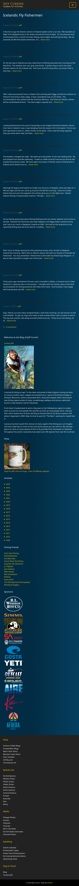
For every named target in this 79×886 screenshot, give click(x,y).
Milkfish (50, 883)
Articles (6, 820)
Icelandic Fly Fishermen (13, 564)
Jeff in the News (9, 829)
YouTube (6, 826)
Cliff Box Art (8, 760)
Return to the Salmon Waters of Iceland (29, 240)
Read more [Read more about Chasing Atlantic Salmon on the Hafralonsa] (50, 196)
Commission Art (9, 762)
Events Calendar (9, 847)
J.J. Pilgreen (8, 566)
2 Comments (11, 327)
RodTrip (7, 577)
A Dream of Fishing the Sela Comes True (30, 83)
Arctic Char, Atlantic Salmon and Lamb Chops (33, 146)
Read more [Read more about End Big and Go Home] (17, 71)
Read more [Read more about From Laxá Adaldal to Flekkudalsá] (11, 320)
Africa (5, 804)
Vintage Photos (9, 817)
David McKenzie (10, 556)
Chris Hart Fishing (11, 553)
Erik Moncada (9, 558)
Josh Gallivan (9, 569)
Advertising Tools (10, 859)
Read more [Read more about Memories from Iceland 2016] (45, 39)
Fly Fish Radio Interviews (13, 831)
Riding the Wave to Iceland (21, 271)
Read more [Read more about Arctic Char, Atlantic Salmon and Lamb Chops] (33, 164)
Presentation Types (11, 850)
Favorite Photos (9, 834)
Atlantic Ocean (9, 778)
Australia (6, 798)
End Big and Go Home (18, 52)
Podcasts (6, 823)
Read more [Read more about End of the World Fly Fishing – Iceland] (50, 227)
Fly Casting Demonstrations (14, 856)
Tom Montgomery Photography (17, 582)
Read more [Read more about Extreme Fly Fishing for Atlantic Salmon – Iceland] (39, 133)
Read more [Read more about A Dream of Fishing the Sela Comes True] (58, 102)
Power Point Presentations (14, 853)
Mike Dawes (9, 571)
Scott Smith (8, 579)
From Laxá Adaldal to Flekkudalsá (25, 302)
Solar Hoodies (9, 757)
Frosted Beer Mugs (11, 748)
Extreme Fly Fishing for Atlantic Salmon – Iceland (36, 115)
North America (9, 787)
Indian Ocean (8, 784)
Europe (6, 795)
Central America (9, 793)
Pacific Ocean (8, 781)
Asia (4, 801)
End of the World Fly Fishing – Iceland (28, 208)
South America (9, 790)
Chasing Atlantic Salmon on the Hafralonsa (32, 177)
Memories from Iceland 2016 (22, 21)
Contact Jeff (9, 343)
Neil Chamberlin (10, 574)
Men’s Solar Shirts (10, 751)
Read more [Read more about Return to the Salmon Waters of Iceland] (48, 258)
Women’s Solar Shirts (11, 754)
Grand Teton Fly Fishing (13, 561)
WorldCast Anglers (11, 585)
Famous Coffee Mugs (11, 745)
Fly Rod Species (9, 776)
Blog (5, 872)
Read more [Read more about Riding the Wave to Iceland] (30, 289)
